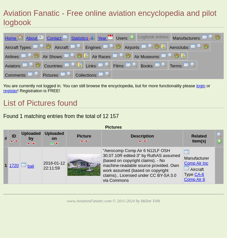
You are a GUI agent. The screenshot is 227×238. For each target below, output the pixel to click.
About (35, 38)
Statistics (83, 38)
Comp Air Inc (196, 163)
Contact (57, 38)
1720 (14, 165)
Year (105, 38)
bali (30, 166)
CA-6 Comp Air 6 (194, 177)
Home (14, 38)
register (10, 90)
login (200, 85)
